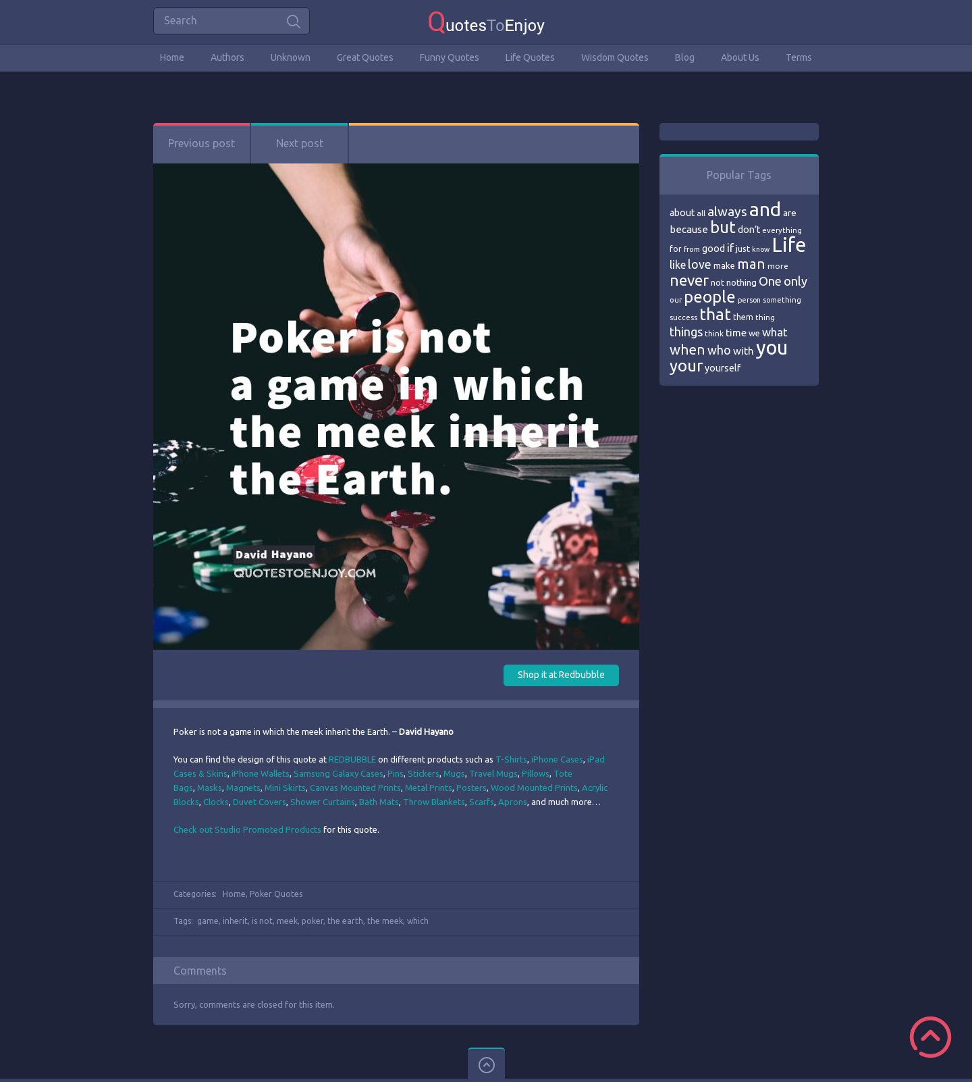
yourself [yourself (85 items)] (722, 368)
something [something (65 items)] (782, 300)
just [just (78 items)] (743, 248)
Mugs (454, 773)
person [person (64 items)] (749, 300)
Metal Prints (428, 787)
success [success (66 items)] (683, 317)
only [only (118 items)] (795, 281)
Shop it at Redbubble (561, 674)
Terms (799, 57)
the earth (345, 921)
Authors (227, 57)
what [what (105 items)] (775, 332)
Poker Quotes (276, 894)
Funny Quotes (449, 57)
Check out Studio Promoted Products (247, 829)
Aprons (512, 801)
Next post (299, 143)
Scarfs (481, 801)
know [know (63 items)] (761, 249)
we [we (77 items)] (754, 333)
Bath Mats (379, 801)
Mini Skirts (285, 787)
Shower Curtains (322, 801)
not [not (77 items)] (717, 282)
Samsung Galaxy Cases (338, 773)
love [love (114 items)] (699, 264)
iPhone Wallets (261, 773)
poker (312, 921)
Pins (395, 773)
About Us (740, 57)
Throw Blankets (434, 801)
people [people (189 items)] (710, 297)
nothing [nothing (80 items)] (741, 282)
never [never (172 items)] (689, 280)
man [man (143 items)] (751, 264)
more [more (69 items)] (777, 265)
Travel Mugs (493, 773)
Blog (685, 57)
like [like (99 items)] (678, 265)
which (418, 921)
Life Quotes (530, 57)
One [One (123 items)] (770, 281)
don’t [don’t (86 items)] (749, 229)
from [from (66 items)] (692, 249)
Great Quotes (365, 57)
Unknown (290, 57)
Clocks (216, 801)
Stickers (423, 773)
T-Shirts (511, 759)
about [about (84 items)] (682, 212)
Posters (471, 787)
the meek (385, 921)
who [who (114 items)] (719, 350)
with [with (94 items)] (743, 351)
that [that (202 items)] (715, 314)
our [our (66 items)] (676, 300)
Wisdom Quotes (615, 57)
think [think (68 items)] (714, 333)
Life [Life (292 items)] (789, 245)
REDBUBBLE (352, 759)
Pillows (535, 773)
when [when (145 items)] (687, 349)
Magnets (243, 787)
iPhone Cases (557, 759)
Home (172, 57)
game (208, 921)
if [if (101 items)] (730, 248)
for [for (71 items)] (676, 248)
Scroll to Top (930, 1037)
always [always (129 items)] (727, 211)
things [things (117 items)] (686, 331)
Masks (209, 787)
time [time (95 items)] (736, 332)
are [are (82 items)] (789, 212)
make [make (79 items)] (724, 265)
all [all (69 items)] (701, 213)
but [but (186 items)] (723, 227)
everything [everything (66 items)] (782, 230)
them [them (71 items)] (743, 317)
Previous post (201, 143)
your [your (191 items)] (686, 366)
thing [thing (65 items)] (765, 317)
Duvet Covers (259, 801)
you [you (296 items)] (772, 347)
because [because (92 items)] (689, 229)
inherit (235, 921)
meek (287, 921)
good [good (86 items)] (713, 248)
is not (262, 921)
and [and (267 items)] (765, 209)
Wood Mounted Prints (534, 787)
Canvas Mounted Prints (355, 787)
